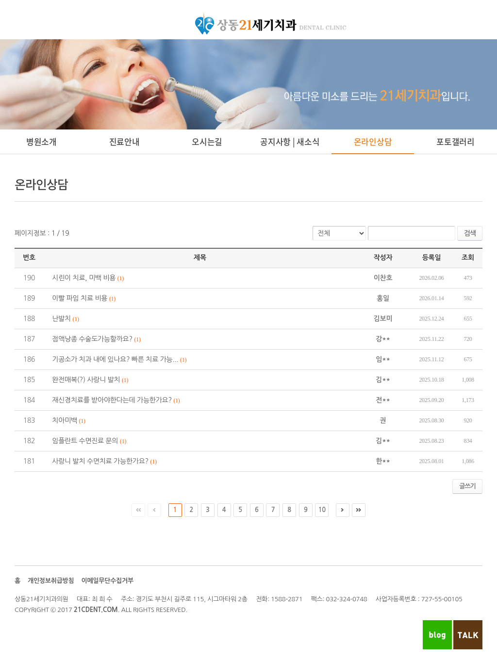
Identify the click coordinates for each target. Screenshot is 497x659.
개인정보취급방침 (51, 581)
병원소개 (41, 141)
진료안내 (124, 141)
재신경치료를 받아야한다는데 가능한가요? (111, 400)
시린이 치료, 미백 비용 (84, 277)
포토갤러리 (455, 141)
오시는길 (207, 141)
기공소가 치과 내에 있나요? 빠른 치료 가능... (115, 359)
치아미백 (64, 420)
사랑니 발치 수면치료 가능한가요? (100, 461)
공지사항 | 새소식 (289, 141)
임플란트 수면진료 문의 (85, 440)
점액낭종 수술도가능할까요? (92, 339)
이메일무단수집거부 (107, 581)
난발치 (61, 318)
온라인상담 (373, 141)
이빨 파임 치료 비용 (79, 298)
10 (322, 510)
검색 (470, 233)
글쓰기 (467, 486)
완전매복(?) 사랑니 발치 (86, 379)
